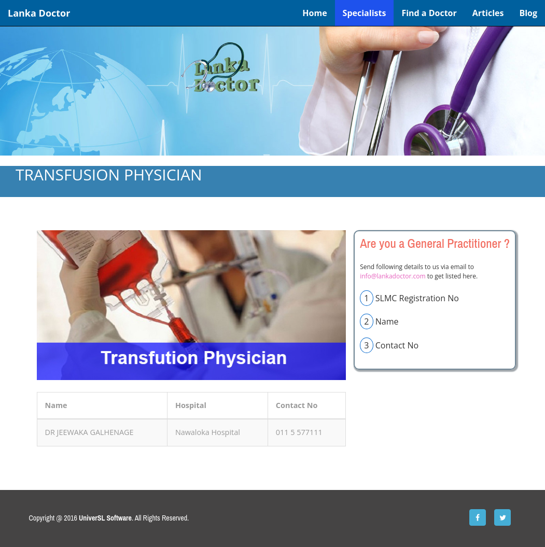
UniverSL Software (105, 518)
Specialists (364, 13)
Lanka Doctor (39, 13)
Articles (488, 13)
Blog (528, 13)
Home (314, 13)
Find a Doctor (428, 13)
